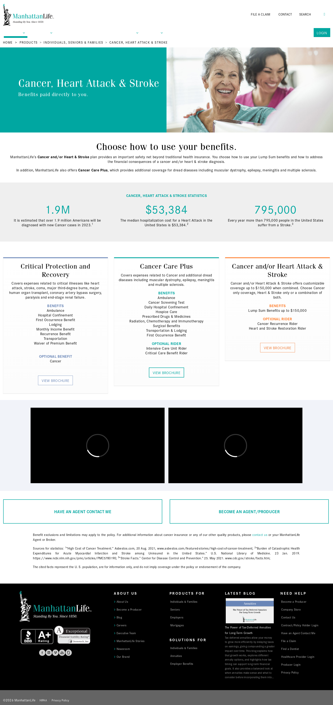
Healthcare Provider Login (297, 656)
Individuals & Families (184, 601)
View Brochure (55, 380)
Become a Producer (129, 609)
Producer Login (291, 664)
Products (29, 42)
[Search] (311, 14)
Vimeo (55, 652)
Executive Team (126, 633)
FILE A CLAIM (260, 14)
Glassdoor (68, 652)
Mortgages (177, 625)
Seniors (175, 609)
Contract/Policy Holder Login (299, 625)
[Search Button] (324, 13)
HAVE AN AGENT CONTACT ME (82, 511)
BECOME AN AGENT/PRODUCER (249, 511)
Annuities (176, 656)
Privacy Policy (290, 672)
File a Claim (288, 641)
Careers (122, 625)
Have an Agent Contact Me (298, 633)
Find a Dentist (290, 649)
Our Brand (123, 656)
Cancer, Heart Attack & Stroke (138, 42)
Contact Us (288, 617)
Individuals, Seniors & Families (73, 42)
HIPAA (43, 700)
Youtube (62, 652)
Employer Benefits (181, 663)
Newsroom (123, 649)
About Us (122, 601)
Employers (176, 617)
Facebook (42, 652)
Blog (119, 617)
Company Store (291, 609)
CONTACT (285, 14)
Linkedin (49, 652)
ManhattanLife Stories (131, 641)
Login (322, 33)
